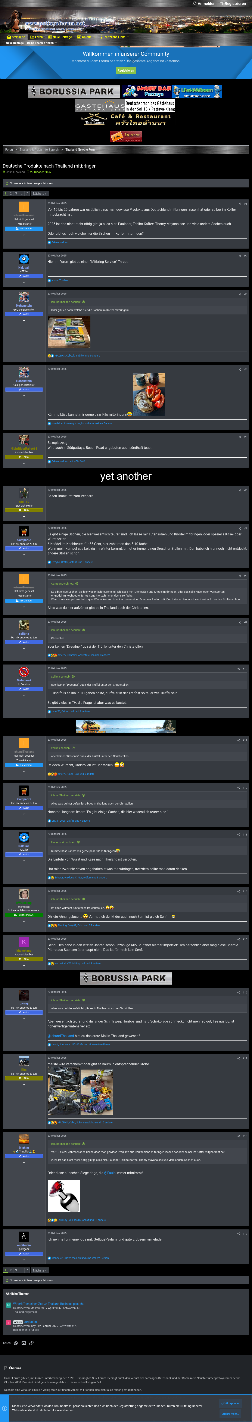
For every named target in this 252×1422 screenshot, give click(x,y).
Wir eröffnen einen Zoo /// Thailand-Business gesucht (50, 1318)
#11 (243, 754)
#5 (244, 451)
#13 (243, 848)
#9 (244, 636)
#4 (244, 383)
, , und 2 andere (72, 725)
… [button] (23, 207)
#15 (243, 953)
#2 (244, 270)
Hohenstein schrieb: (65, 856)
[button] (94, 37)
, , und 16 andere (86, 1136)
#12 (243, 801)
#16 (243, 1006)
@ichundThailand (62, 1050)
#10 (243, 683)
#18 (243, 1150)
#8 (244, 589)
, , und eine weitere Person (83, 437)
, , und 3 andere (73, 576)
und (70, 475)
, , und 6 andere (77, 788)
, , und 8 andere (82, 891)
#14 (243, 905)
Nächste (40, 207)
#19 (243, 1247)
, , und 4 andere (72, 834)
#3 (244, 308)
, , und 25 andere (80, 939)
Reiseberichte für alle (28, 1343)
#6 (244, 504)
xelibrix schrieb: (62, 690)
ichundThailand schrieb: (67, 315)
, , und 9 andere (79, 369)
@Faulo (111, 1187)
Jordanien (26, 1335)
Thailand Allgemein (26, 1326)
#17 (243, 1072)
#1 (244, 218)
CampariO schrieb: (64, 597)
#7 (244, 542)
